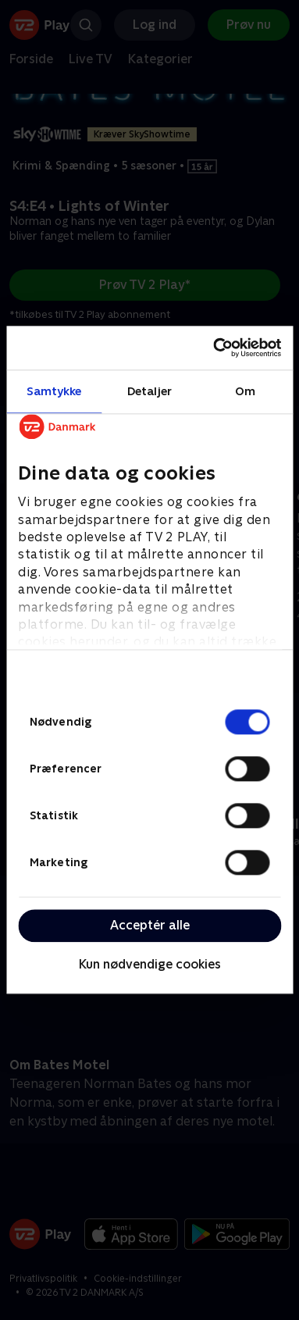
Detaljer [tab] (149, 391)
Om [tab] (245, 391)
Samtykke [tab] (54, 391)
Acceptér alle (150, 925)
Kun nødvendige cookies (150, 964)
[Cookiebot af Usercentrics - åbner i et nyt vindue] (214, 347)
